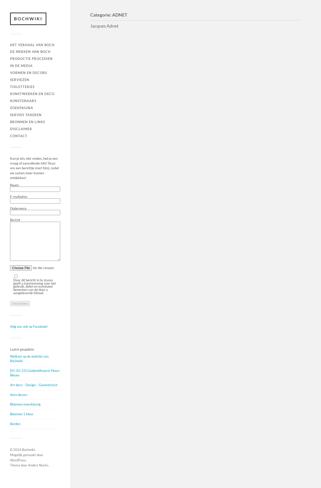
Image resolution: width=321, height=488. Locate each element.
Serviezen (19, 80)
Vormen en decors (28, 73)
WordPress (18, 468)
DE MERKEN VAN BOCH (30, 52)
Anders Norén (38, 473)
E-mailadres (35, 199)
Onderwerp (35, 211)
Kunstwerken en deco (32, 94)
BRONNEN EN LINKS (27, 122)
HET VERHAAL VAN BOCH (32, 45)
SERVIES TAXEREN (26, 115)
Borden (15, 431)
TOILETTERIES (22, 87)
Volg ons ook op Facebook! (29, 334)
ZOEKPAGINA (21, 108)
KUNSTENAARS (23, 101)
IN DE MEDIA (21, 66)
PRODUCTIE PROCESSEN (31, 59)
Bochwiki (28, 18)
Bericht (35, 243)
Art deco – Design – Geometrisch (33, 392)
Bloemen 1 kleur (21, 422)
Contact (18, 136)
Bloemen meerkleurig (25, 412)
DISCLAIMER (21, 129)
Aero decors (18, 402)
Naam (35, 188)
